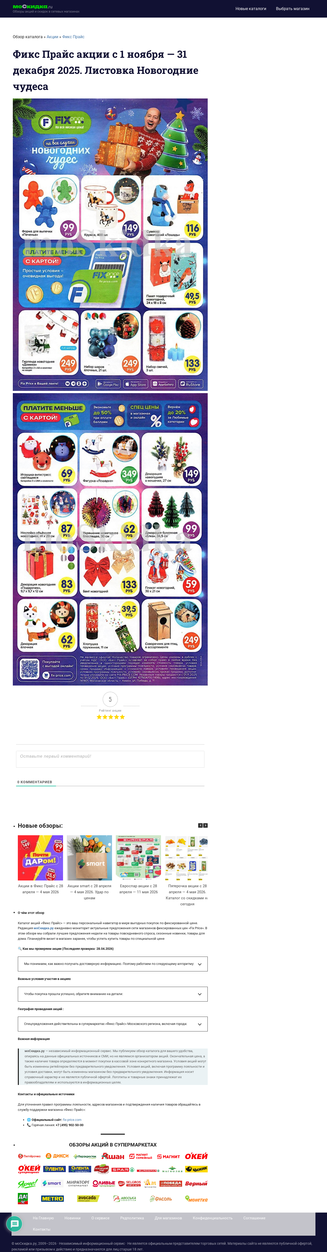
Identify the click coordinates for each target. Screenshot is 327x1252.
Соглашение (254, 1218)
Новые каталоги (251, 8)
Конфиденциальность (213, 1218)
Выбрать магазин (292, 8)
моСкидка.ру (44, 928)
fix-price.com (72, 1120)
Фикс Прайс (73, 36)
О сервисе (100, 1218)
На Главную (43, 1218)
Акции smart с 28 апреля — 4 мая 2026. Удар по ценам (89, 892)
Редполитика (132, 1218)
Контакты (41, 1229)
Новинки (73, 1218)
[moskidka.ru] (46, 9)
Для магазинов (168, 1218)
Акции (52, 36)
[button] (205, 825)
